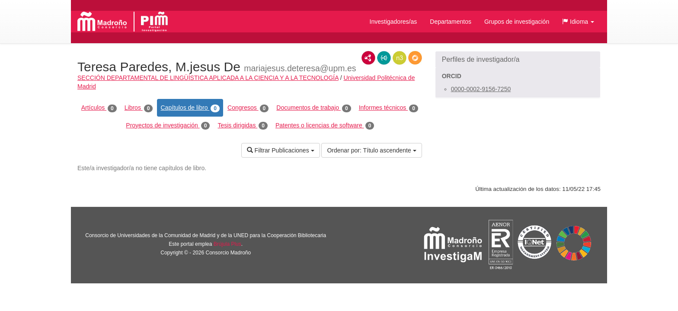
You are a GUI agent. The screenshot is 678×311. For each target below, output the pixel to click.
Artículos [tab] (99, 108)
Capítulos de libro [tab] (190, 108)
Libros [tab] (139, 108)
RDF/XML (368, 58)
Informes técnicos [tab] (388, 108)
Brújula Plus (227, 244)
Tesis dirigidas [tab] (242, 126)
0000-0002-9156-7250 (481, 89)
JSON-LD (384, 58)
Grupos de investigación (516, 21)
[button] (578, 21)
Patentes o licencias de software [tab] (324, 126)
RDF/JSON (415, 58)
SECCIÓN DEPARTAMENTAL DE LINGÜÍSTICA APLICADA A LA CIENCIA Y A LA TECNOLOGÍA (208, 77)
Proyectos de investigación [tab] (168, 126)
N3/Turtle (399, 58)
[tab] (517, 59)
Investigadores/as (393, 21)
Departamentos (450, 21)
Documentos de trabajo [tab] (313, 108)
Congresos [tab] (248, 108)
